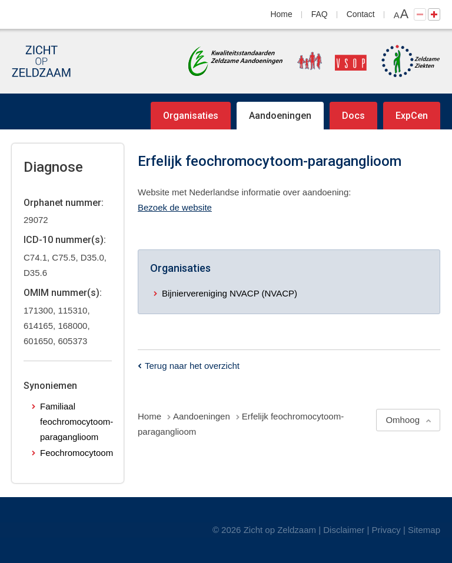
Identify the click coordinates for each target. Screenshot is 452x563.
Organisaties (190, 115)
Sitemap (424, 530)
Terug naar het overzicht (192, 366)
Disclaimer (343, 530)
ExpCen (412, 115)
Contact (361, 14)
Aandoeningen (280, 115)
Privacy (386, 530)
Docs (353, 115)
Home (282, 14)
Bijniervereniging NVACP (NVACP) (229, 293)
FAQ (319, 14)
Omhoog (402, 420)
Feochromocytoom (76, 453)
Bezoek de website (175, 207)
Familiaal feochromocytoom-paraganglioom (76, 421)
